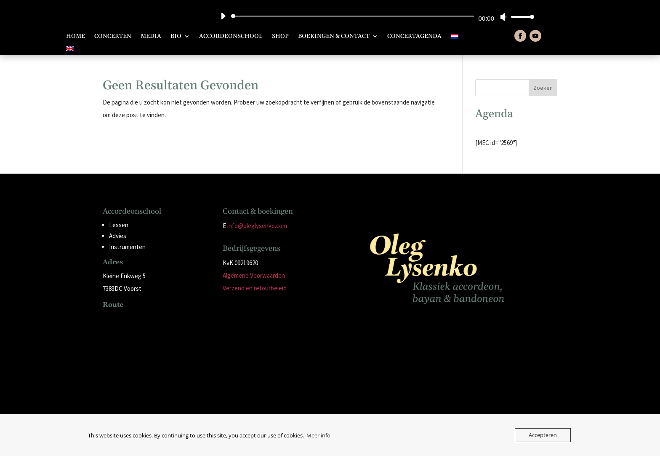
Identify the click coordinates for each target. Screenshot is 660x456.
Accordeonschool (231, 36)
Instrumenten (127, 247)
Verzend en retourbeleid (255, 288)
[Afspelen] (223, 16)
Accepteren (543, 435)
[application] (374, 16)
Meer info (318, 435)
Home (75, 36)
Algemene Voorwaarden (254, 275)
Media (151, 36)
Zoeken (543, 87)
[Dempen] (503, 17)
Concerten (112, 36)
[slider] (354, 16)
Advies (117, 236)
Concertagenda (414, 36)
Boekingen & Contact (334, 36)
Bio (175, 36)
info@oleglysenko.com (257, 226)
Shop (280, 36)
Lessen (118, 225)
